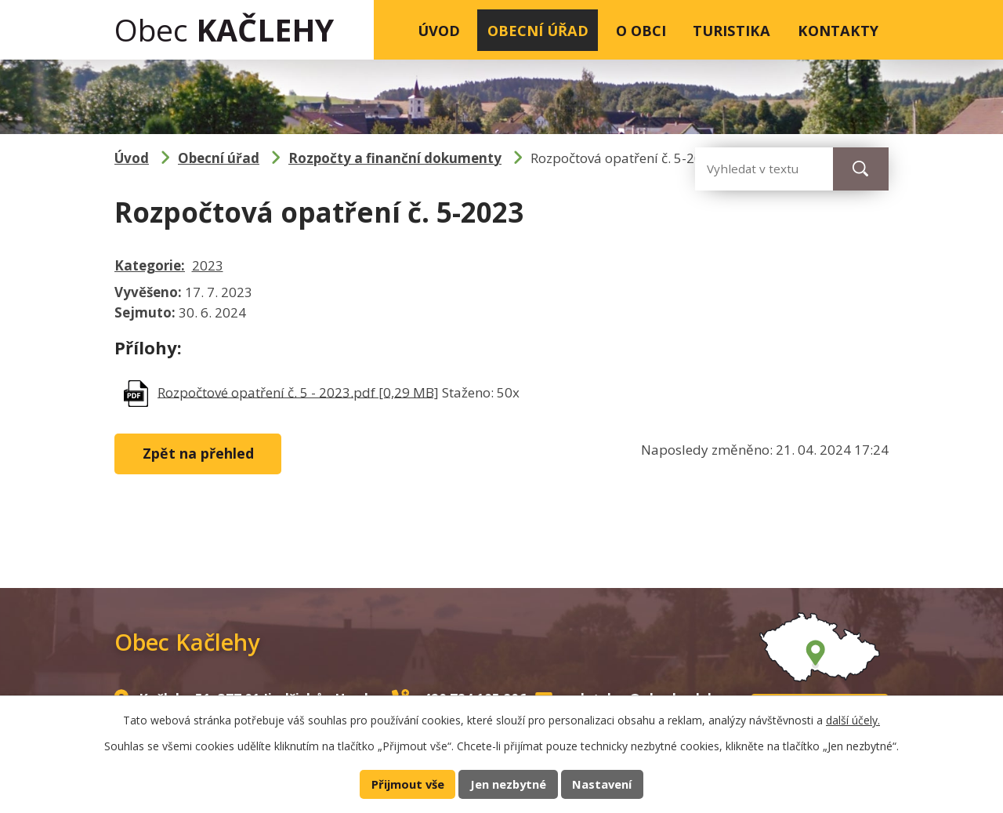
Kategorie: (149, 265)
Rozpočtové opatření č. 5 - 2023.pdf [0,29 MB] (298, 392)
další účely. (853, 720)
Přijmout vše (407, 784)
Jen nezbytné (508, 784)
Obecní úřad (537, 30)
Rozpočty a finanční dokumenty (395, 158)
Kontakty (838, 30)
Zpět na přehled (198, 453)
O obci (641, 30)
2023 (207, 265)
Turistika (731, 30)
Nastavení (602, 784)
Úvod (439, 30)
